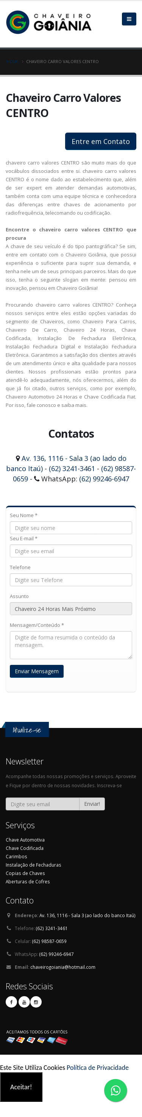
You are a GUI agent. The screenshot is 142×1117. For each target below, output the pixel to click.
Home (12, 61)
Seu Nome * (23, 515)
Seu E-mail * (23, 538)
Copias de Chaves (25, 873)
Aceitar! (21, 1087)
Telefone (20, 567)
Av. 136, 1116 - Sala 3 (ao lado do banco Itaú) (87, 915)
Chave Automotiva (25, 840)
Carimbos (16, 856)
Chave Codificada (25, 848)
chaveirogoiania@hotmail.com (62, 967)
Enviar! (92, 803)
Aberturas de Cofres (28, 881)
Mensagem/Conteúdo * (37, 625)
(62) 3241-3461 (72, 468)
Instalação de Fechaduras (33, 865)
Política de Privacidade (98, 1067)
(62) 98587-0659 (49, 941)
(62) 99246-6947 (104, 478)
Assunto (19, 596)
